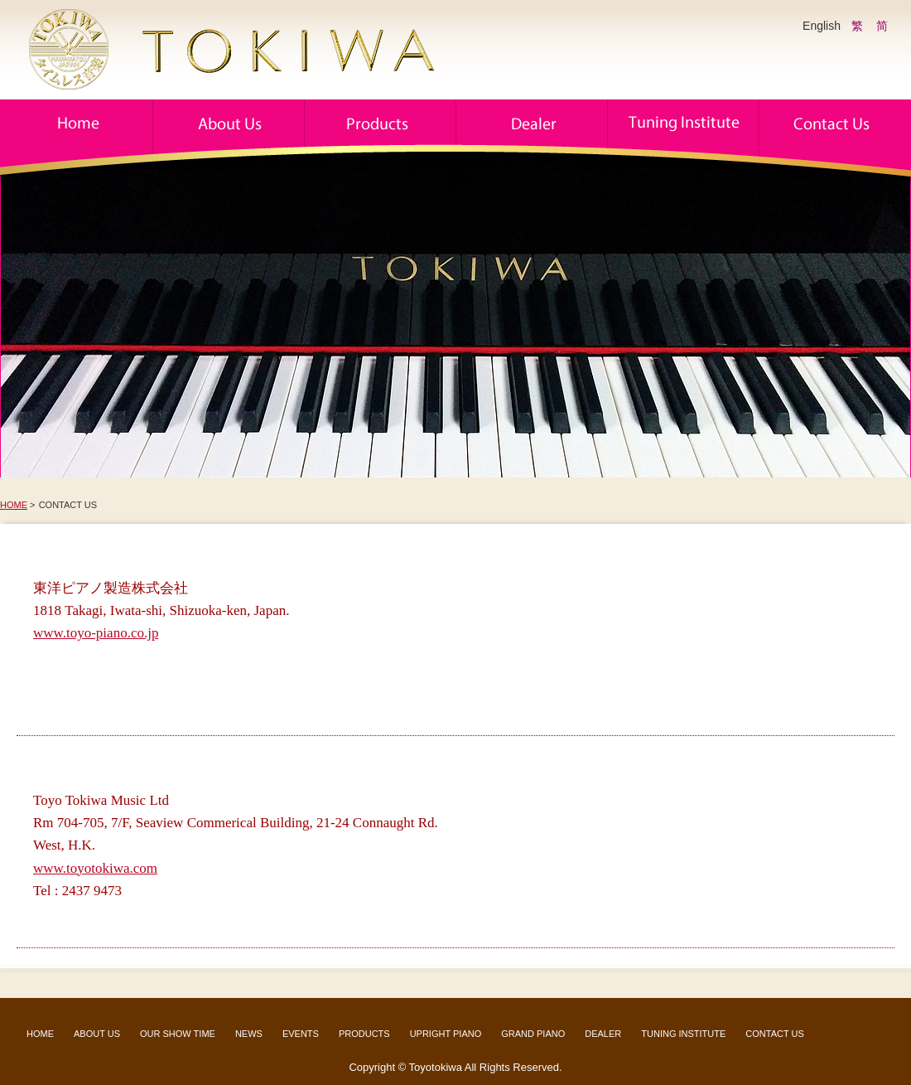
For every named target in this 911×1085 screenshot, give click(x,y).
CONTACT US (774, 1034)
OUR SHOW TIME (177, 1034)
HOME (13, 505)
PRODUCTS (364, 1034)
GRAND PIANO (533, 1034)
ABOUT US (97, 1034)
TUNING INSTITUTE (683, 1034)
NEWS (249, 1034)
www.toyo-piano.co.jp (95, 633)
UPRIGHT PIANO (446, 1034)
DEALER (603, 1034)
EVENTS (300, 1034)
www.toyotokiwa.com (95, 868)
